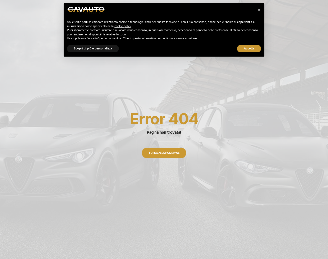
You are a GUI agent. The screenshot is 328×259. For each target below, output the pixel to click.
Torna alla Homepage (164, 152)
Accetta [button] (249, 48)
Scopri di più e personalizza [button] (93, 48)
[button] (259, 10)
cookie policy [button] (122, 26)
